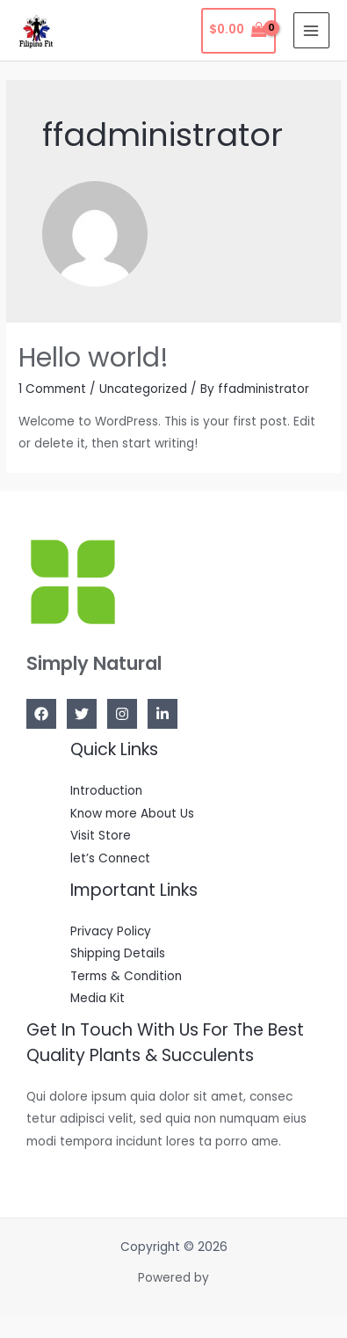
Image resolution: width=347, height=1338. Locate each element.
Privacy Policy (110, 931)
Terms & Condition (126, 976)
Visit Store (100, 835)
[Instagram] (122, 714)
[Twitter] (82, 714)
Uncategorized (143, 389)
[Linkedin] (162, 714)
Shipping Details (117, 953)
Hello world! (93, 357)
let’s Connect (110, 858)
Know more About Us (132, 813)
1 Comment (52, 389)
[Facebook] (41, 714)
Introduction (106, 790)
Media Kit (97, 998)
